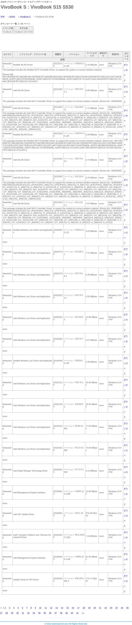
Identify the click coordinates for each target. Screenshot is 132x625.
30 (17, 613)
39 (66, 613)
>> (83, 613)
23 (111, 608)
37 (56, 613)
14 (62, 608)
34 (39, 613)
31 (23, 613)
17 (78, 608)
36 (50, 613)
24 (116, 608)
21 (100, 608)
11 (46, 608)
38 (61, 613)
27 (1, 613)
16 (73, 608)
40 (72, 613)
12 (51, 608)
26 (127, 608)
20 (95, 608)
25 (122, 608)
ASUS (12, 17)
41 (77, 613)
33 (34, 613)
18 (84, 608)
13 (56, 608)
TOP (2, 17)
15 (67, 608)
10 (40, 608)
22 (105, 608)
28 (6, 613)
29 (12, 613)
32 (28, 613)
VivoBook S (25, 17)
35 (45, 613)
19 (89, 608)
